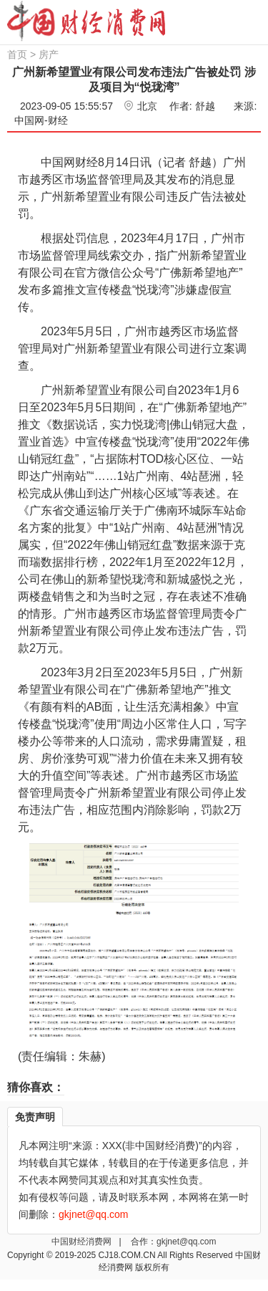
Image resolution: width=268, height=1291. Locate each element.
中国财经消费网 (82, 1242)
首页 (17, 54)
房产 (49, 54)
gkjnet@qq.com (187, 1242)
